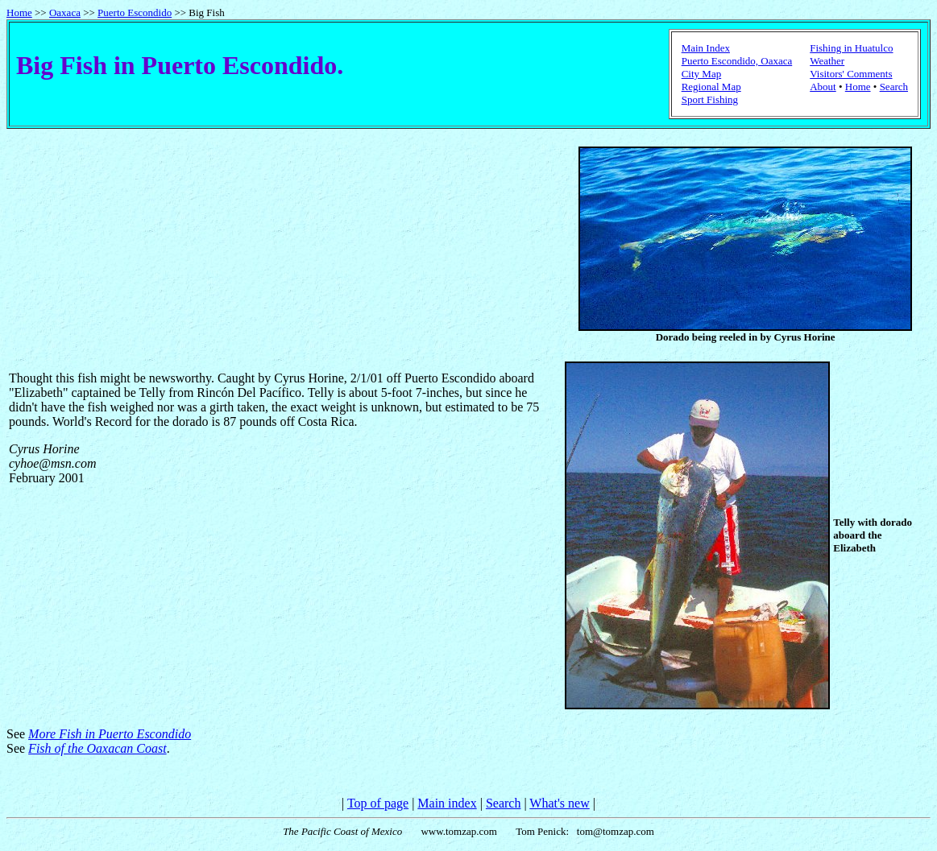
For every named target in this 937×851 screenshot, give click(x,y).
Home (19, 12)
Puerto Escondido (134, 12)
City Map (701, 74)
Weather (827, 61)
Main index (446, 803)
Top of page (377, 803)
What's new (559, 803)
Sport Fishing (710, 99)
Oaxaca (65, 12)
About (823, 87)
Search (894, 87)
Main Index (706, 48)
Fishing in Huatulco (851, 48)
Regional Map (711, 87)
